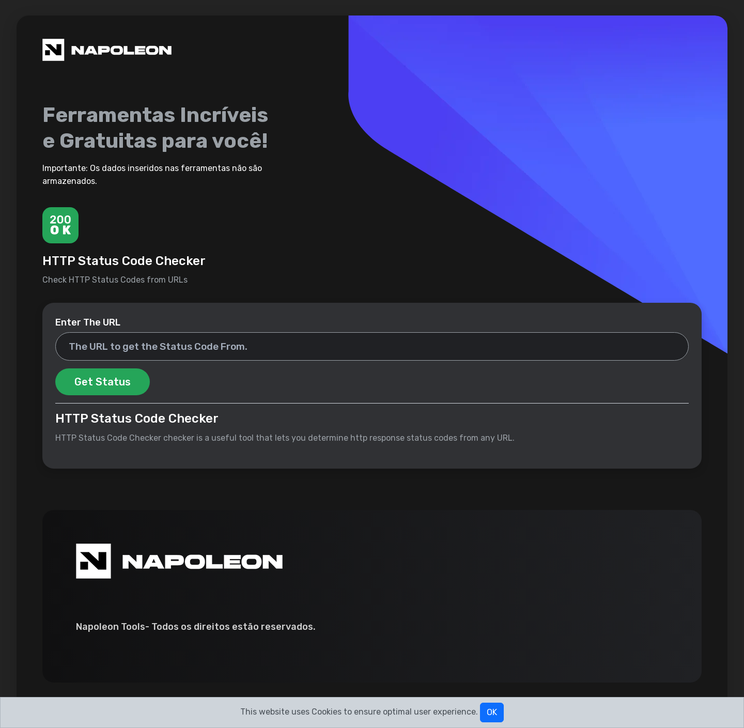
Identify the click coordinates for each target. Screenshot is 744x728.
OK (492, 712)
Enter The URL (87, 322)
